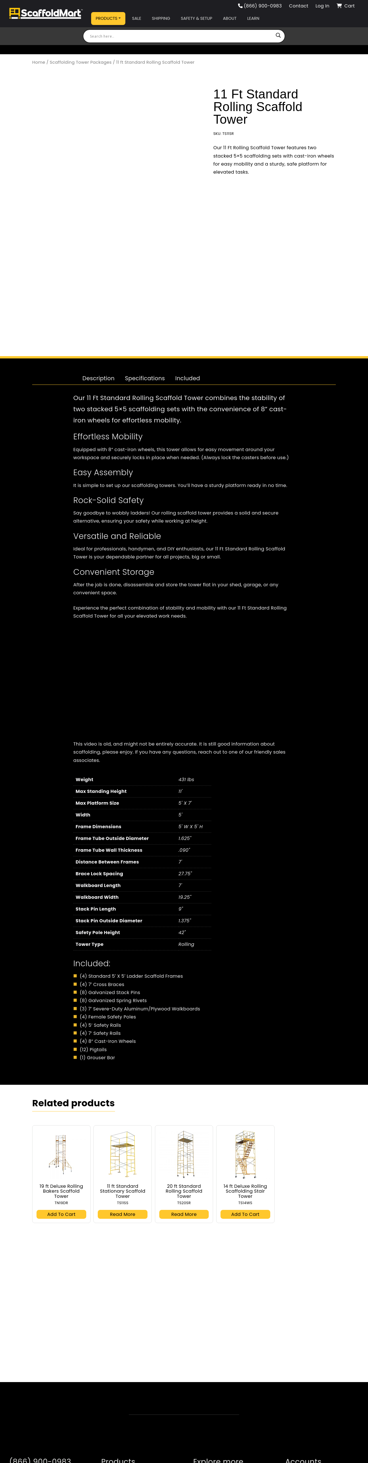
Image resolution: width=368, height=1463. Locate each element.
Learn (253, 18)
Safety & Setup (196, 18)
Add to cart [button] (61, 1232)
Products (107, 18)
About (229, 18)
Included (187, 396)
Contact (298, 6)
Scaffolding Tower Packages (81, 62)
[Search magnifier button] (278, 36)
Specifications (145, 396)
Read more (122, 1232)
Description (99, 396)
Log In (322, 6)
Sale (136, 18)
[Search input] (181, 36)
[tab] (98, 396)
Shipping (161, 18)
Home (38, 62)
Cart (346, 6)
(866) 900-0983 (260, 6)
